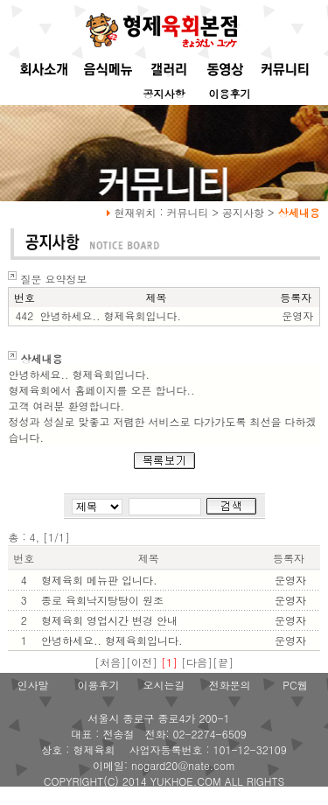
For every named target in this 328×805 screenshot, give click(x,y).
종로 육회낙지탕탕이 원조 (102, 599)
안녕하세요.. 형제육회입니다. (112, 640)
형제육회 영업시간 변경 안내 (109, 619)
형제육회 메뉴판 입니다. (99, 579)
